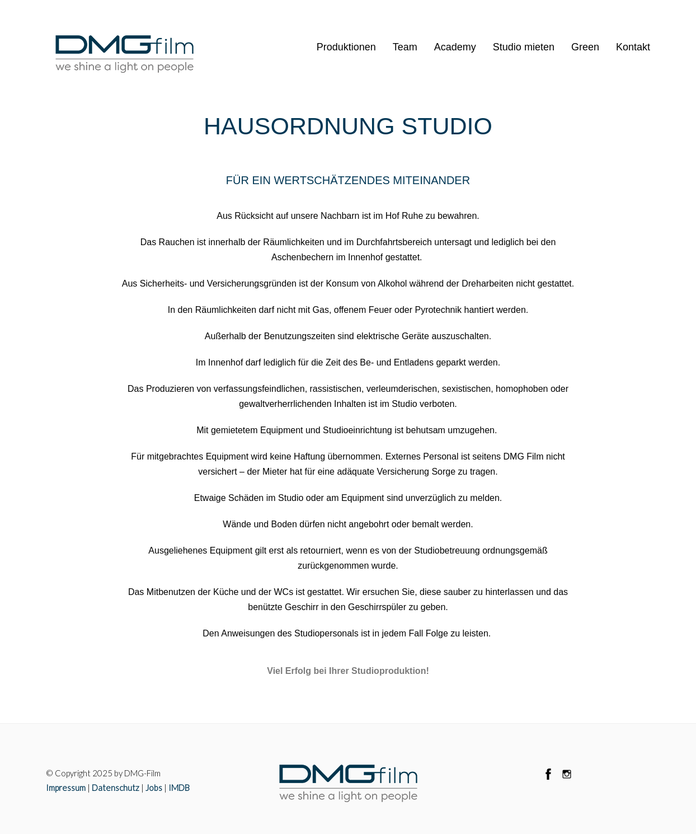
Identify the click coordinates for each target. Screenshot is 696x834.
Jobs (153, 788)
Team (405, 47)
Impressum (66, 788)
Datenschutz (115, 788)
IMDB (179, 788)
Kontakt (633, 47)
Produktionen (346, 47)
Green (585, 47)
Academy (455, 47)
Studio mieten (523, 47)
